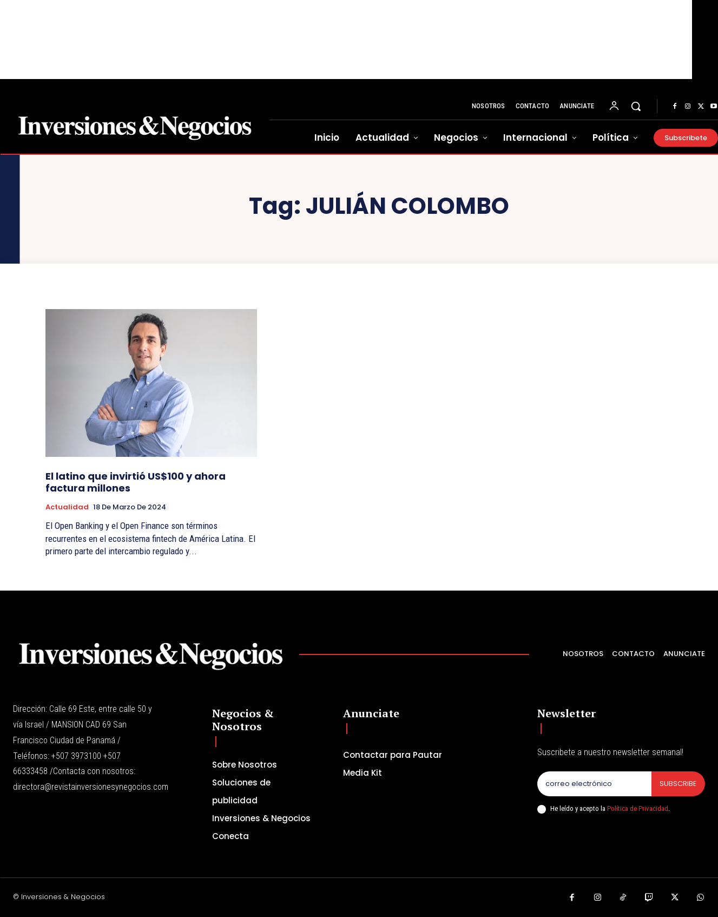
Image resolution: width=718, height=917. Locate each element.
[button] (636, 106)
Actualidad (67, 507)
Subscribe (678, 783)
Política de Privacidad (637, 808)
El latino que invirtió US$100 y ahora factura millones (135, 482)
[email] (594, 783)
